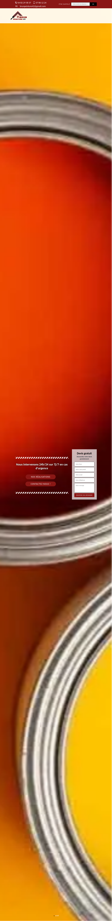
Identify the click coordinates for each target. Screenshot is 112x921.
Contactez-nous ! (41, 484)
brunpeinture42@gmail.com (33, 6)
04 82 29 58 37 (23, 2)
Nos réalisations (40, 477)
